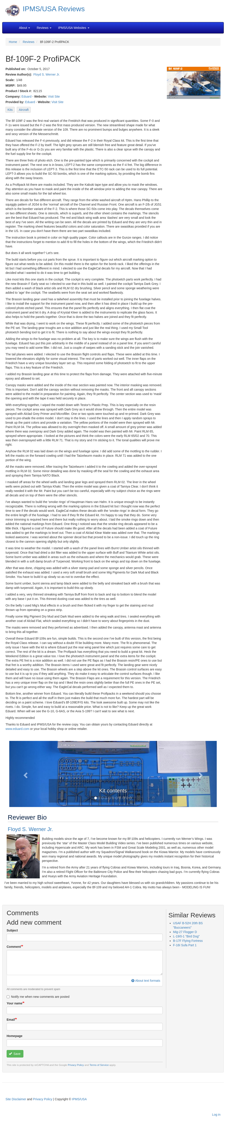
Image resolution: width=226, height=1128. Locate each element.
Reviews (28, 42)
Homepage (15, 1036)
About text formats (145, 980)
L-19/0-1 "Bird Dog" (186, 936)
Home (13, 42)
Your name (14, 1003)
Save (15, 1054)
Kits (10, 109)
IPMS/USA (79, 1099)
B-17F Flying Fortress (188, 940)
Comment (14, 946)
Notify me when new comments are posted (38, 996)
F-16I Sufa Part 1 (185, 945)
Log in (216, 1114)
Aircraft (23, 109)
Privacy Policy (76, 1064)
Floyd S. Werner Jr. (46, 74)
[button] (24, 774)
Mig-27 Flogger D (185, 932)
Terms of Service (99, 1064)
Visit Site (54, 96)
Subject (12, 930)
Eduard (26, 96)
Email (11, 1019)
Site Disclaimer (16, 1099)
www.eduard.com (17, 729)
